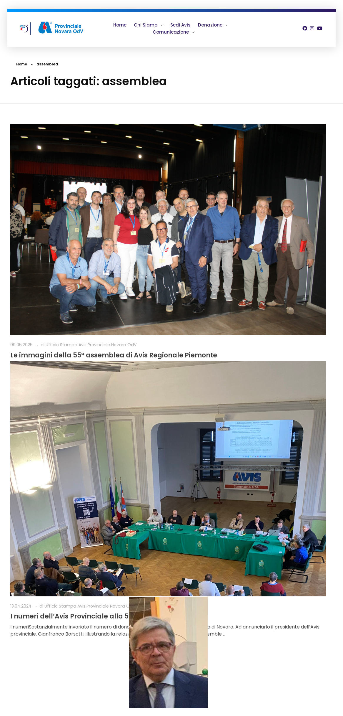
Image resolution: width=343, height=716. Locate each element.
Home (21, 64)
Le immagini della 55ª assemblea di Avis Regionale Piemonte (59, 228)
